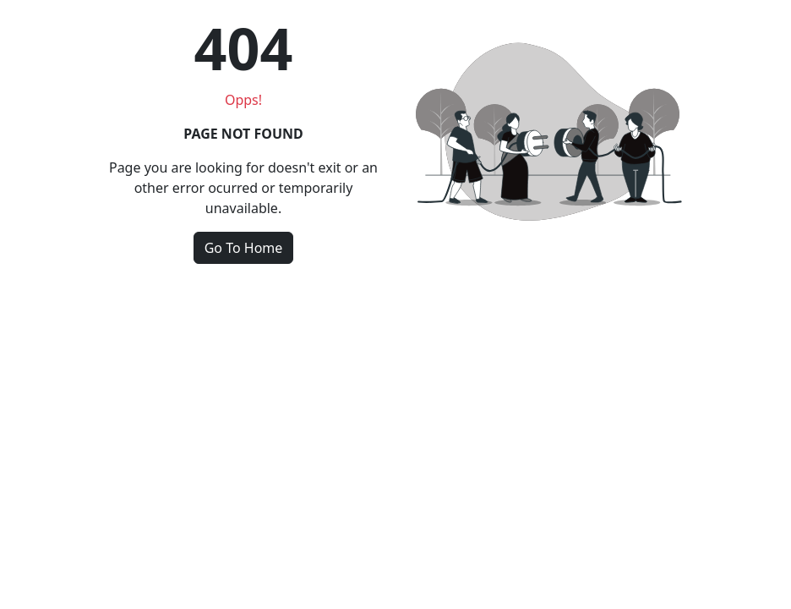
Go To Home (244, 248)
